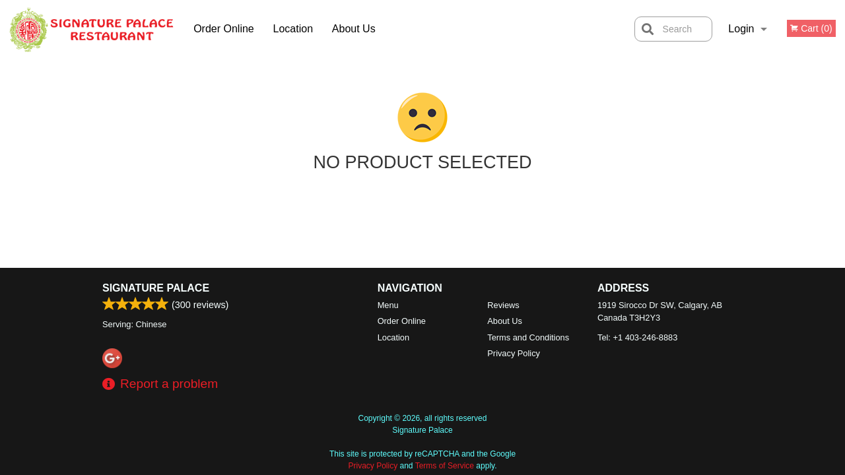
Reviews (503, 305)
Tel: (637, 337)
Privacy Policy (513, 353)
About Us (354, 28)
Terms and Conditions (528, 337)
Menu (388, 305)
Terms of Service (444, 465)
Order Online (223, 28)
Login (741, 28)
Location (293, 28)
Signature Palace (155, 288)
